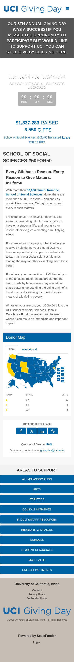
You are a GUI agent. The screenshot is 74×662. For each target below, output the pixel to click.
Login (36, 642)
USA (12, 349)
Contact (37, 590)
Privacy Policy (37, 594)
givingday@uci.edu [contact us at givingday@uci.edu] (52, 450)
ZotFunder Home (37, 598)
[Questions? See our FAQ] (49, 444)
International (29, 349)
